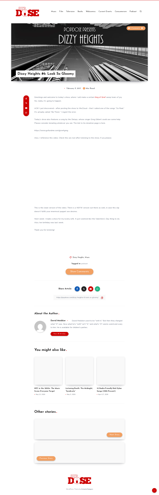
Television (70, 11)
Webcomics (91, 11)
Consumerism (121, 11)
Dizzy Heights (78, 257)
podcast (84, 264)
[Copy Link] (79, 297)
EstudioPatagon (87, 489)
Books (80, 11)
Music (53, 11)
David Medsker (58, 321)
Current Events (105, 11)
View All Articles (59, 334)
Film (61, 11)
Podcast (133, 11)
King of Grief (100, 97)
